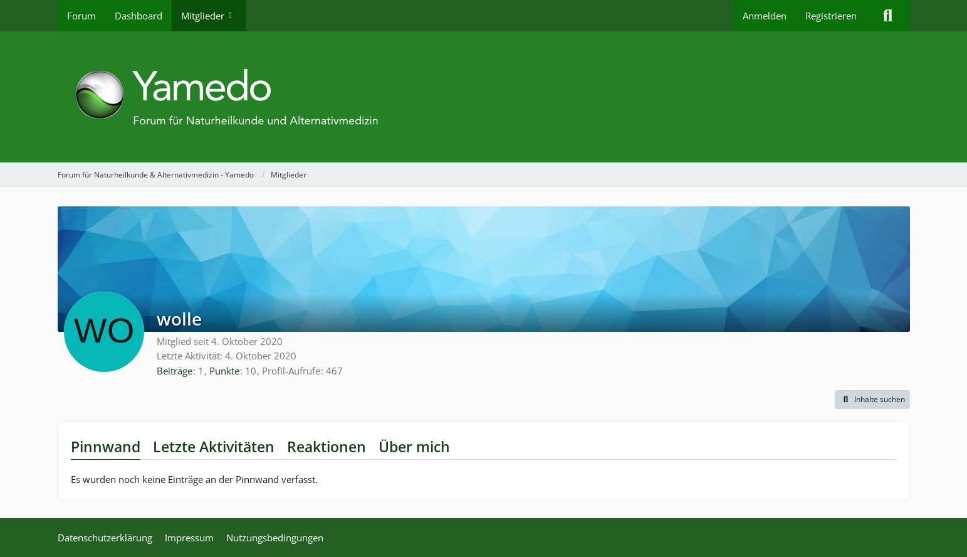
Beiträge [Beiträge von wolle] (174, 370)
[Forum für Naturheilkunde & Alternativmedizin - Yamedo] (484, 97)
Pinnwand (105, 447)
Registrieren (831, 15)
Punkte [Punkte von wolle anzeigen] (224, 370)
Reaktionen (326, 447)
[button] (872, 399)
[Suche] (888, 15)
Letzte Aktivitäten (213, 447)
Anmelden (765, 15)
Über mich (414, 447)
